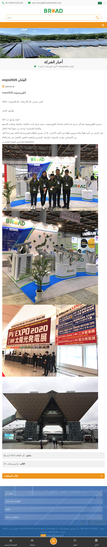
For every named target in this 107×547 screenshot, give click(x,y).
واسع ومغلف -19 (10, 464)
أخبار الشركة (52, 66)
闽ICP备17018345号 (89, 528)
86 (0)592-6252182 (14, 3)
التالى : (21, 464)
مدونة (63, 532)
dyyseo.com (53, 532)
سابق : (28, 455)
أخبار (42, 66)
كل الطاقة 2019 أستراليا (14, 455)
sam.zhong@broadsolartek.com (46, 3)
